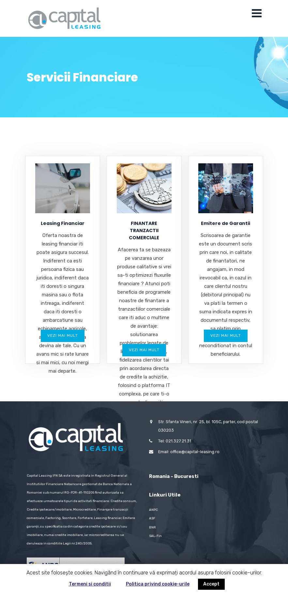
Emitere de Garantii (225, 223)
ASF (152, 518)
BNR (152, 527)
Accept (211, 584)
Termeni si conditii (90, 584)
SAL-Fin (155, 536)
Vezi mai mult (62, 335)
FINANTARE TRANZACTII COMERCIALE (144, 230)
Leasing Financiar (62, 223)
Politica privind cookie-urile (157, 584)
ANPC (153, 510)
